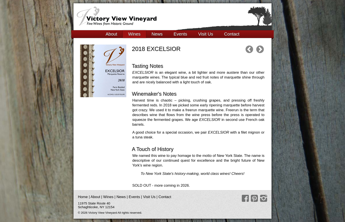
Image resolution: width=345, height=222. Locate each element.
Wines (134, 34)
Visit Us (205, 34)
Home (83, 197)
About (111, 34)
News (157, 34)
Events (180, 34)
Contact (231, 34)
